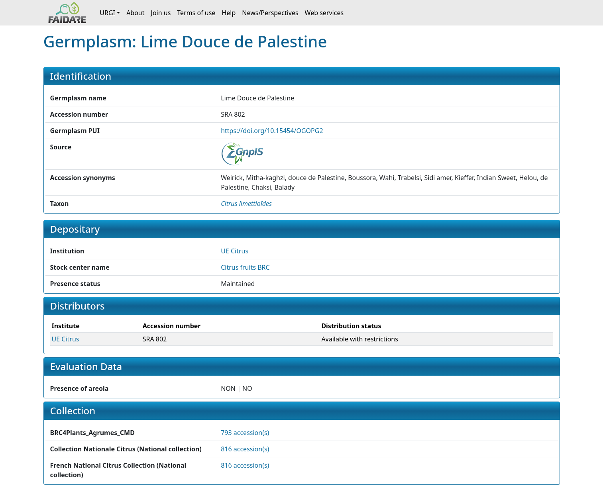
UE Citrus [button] (234, 251)
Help (229, 12)
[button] (246, 203)
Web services (324, 12)
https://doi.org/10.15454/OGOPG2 (272, 130)
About (135, 12)
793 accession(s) (245, 432)
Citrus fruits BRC (245, 267)
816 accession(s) (245, 449)
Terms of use (196, 12)
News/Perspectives (270, 12)
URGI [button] (107, 12)
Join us (161, 12)
